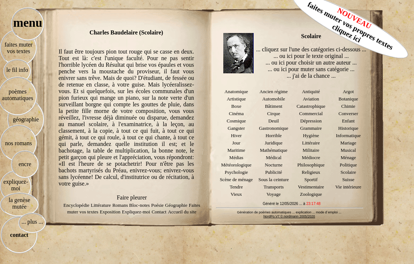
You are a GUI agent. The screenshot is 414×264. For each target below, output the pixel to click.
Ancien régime (274, 91)
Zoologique (311, 194)
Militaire (311, 150)
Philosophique (310, 165)
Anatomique (236, 91)
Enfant (348, 121)
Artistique (236, 99)
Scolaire (348, 172)
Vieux (236, 194)
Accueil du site (182, 211)
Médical (273, 157)
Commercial (310, 113)
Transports (274, 187)
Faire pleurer (132, 197)
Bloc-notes (139, 205)
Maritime (236, 150)
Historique (348, 128)
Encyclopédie (76, 205)
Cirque (273, 113)
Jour (236, 143)
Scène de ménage (236, 179)
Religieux (311, 172)
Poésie (157, 205)
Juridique (273, 143)
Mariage (348, 143)
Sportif (310, 179)
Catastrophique (310, 106)
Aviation (311, 99)
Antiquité (311, 91)
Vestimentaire (311, 187)
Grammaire (311, 128)
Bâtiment (274, 106)
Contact (159, 211)
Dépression (311, 121)
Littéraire (311, 143)
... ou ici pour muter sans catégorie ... (311, 69)
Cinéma (236, 113)
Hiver (236, 135)
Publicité (273, 172)
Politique (348, 165)
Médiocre (311, 157)
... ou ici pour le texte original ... (311, 56)
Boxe (236, 106)
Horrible (273, 135)
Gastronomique (273, 128)
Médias (236, 157)
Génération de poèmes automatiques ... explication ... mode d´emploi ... (289, 212)
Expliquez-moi (136, 211)
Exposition (110, 211)
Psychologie (236, 172)
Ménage (348, 157)
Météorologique (236, 165)
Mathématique (273, 150)
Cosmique (236, 121)
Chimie (348, 106)
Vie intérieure (348, 187)
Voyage (273, 194)
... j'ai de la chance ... (311, 76)
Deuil (273, 121)
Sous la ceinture (273, 179)
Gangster (236, 128)
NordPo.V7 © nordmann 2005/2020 (289, 216)
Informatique (348, 135)
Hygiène (311, 135)
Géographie (176, 205)
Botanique (348, 99)
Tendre (236, 187)
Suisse (348, 179)
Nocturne (273, 165)
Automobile (273, 99)
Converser (348, 113)
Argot (348, 91)
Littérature (101, 205)
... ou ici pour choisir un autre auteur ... (311, 62)
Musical (348, 150)
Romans (120, 205)
